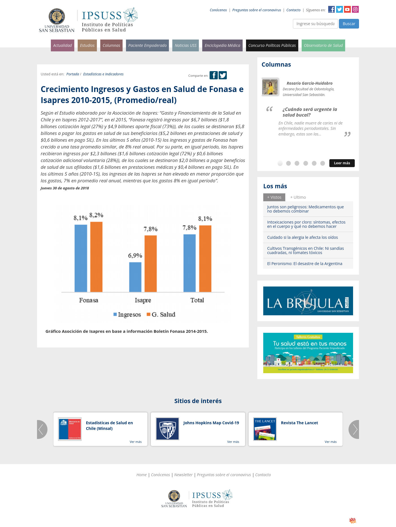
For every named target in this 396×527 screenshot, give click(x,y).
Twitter (339, 9)
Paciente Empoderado (147, 45)
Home (141, 474)
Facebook (331, 9)
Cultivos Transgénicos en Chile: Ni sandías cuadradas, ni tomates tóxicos (305, 250)
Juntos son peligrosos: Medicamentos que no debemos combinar (305, 209)
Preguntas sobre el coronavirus (256, 10)
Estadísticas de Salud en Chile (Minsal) (109, 425)
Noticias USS (186, 45)
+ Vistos (274, 197)
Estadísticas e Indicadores (103, 74)
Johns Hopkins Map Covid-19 (211, 422)
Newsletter (183, 474)
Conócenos (218, 10)
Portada (72, 74)
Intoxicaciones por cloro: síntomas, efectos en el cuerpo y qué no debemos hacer (306, 224)
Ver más (136, 441)
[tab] (274, 197)
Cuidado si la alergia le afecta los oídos (302, 237)
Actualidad (62, 45)
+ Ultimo (298, 197)
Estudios (87, 45)
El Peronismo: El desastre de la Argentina (304, 263)
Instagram (355, 9)
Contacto (293, 10)
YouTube (347, 9)
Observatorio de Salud (323, 45)
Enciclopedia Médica (222, 45)
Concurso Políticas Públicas (272, 45)
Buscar (349, 23)
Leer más (342, 163)
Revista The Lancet (299, 422)
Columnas (111, 45)
